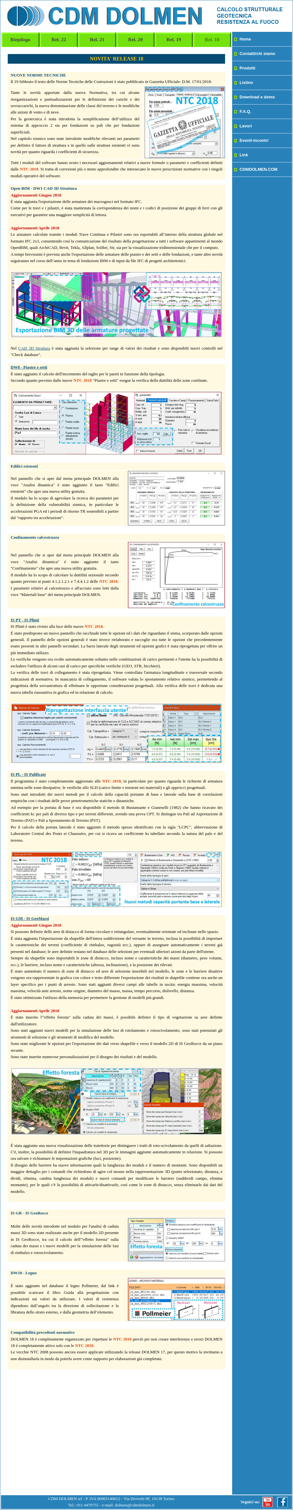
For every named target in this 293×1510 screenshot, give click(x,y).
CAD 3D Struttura (34, 348)
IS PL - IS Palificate (28, 774)
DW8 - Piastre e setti (29, 367)
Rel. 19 (173, 39)
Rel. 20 (135, 39)
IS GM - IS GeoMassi (30, 918)
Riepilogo (20, 39)
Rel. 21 (97, 39)
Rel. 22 (59, 39)
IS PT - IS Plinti (25, 620)
